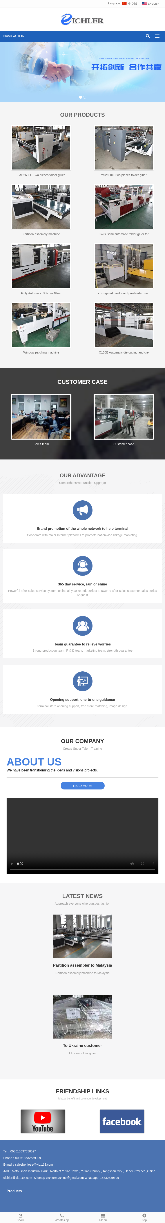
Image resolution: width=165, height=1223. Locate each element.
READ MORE (82, 785)
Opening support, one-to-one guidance (82, 700)
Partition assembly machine (41, 234)
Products (14, 1191)
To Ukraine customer (82, 1045)
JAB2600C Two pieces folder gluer (41, 175)
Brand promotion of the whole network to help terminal (82, 528)
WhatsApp (62, 1217)
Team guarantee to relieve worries (82, 644)
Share (20, 1217)
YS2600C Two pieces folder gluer (124, 175)
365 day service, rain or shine (82, 584)
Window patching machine (41, 352)
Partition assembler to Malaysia (82, 965)
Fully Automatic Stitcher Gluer (41, 293)
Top (144, 1217)
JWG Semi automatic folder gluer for (124, 234)
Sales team (41, 444)
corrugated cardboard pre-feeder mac (123, 293)
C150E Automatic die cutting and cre (124, 352)
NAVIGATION (13, 36)
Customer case (123, 444)
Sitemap (39, 1177)
